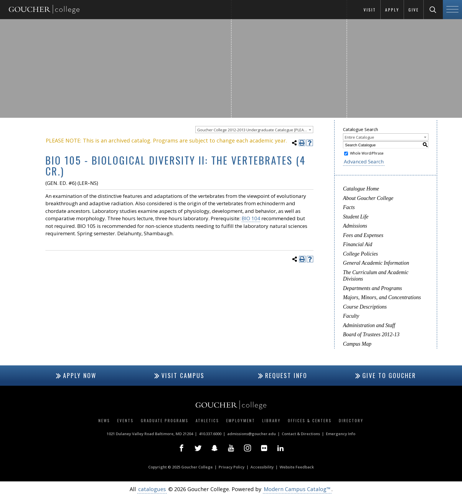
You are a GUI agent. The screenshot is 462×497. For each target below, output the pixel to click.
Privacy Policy (232, 467)
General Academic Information (376, 263)
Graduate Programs (165, 420)
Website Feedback (297, 467)
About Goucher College (368, 198)
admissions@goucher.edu (251, 433)
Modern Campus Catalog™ (297, 489)
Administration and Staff (369, 325)
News (104, 420)
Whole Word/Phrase (367, 153)
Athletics (207, 420)
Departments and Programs (372, 288)
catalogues (152, 489)
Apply (392, 9)
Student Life (356, 217)
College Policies (360, 254)
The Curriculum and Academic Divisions (375, 275)
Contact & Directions (301, 433)
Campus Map (357, 344)
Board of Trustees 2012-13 (371, 334)
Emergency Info (340, 433)
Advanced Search (364, 161)
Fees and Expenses (363, 235)
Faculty (351, 316)
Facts (349, 207)
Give (413, 9)
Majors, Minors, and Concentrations (382, 297)
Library (271, 420)
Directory (351, 420)
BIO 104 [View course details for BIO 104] (251, 218)
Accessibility (262, 467)
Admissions (355, 226)
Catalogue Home (361, 189)
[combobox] (254, 129)
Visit (370, 9)
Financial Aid (357, 244)
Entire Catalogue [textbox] (359, 137)
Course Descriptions (365, 307)
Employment (240, 420)
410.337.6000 (210, 433)
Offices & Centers (310, 420)
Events (125, 420)
